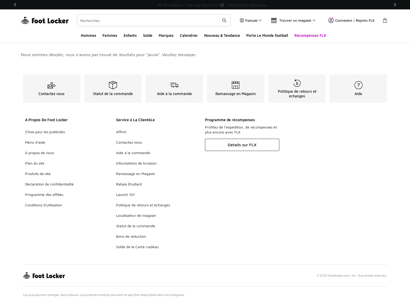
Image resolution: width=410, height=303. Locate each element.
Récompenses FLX (310, 35)
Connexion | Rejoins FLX (351, 20)
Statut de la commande (135, 226)
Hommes (88, 35)
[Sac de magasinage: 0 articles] (385, 20)
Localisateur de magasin (136, 215)
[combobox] (153, 20)
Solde (147, 35)
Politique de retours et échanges (143, 205)
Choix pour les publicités (45, 132)
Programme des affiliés (44, 194)
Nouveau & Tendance (222, 35)
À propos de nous (39, 152)
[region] (205, 5)
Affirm (121, 132)
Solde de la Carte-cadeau (137, 246)
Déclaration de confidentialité (49, 184)
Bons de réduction (131, 236)
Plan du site (34, 163)
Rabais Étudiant (129, 184)
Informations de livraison (136, 163)
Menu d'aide (35, 142)
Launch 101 (125, 194)
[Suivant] (394, 4)
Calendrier (189, 35)
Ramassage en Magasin (135, 173)
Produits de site (38, 173)
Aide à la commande (133, 152)
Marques (166, 35)
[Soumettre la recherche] (224, 20)
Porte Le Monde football (267, 35)
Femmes (109, 35)
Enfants (130, 35)
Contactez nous (129, 142)
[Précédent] (15, 4)
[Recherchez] (153, 20)
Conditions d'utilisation (43, 205)
